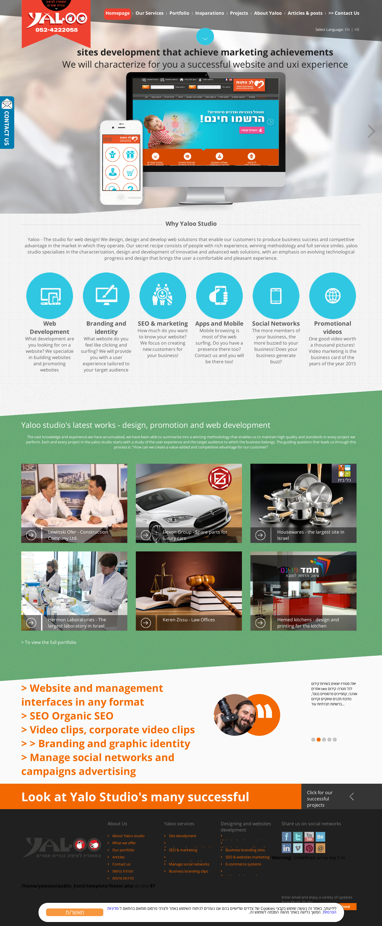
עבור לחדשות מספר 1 (313, 740)
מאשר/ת (73, 912)
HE (357, 29)
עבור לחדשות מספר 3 (324, 740)
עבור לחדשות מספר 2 (319, 740)
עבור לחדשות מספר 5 (335, 740)
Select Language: (330, 29)
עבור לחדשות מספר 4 (329, 740)
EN (347, 29)
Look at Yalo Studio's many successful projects (135, 798)
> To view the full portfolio (48, 642)
